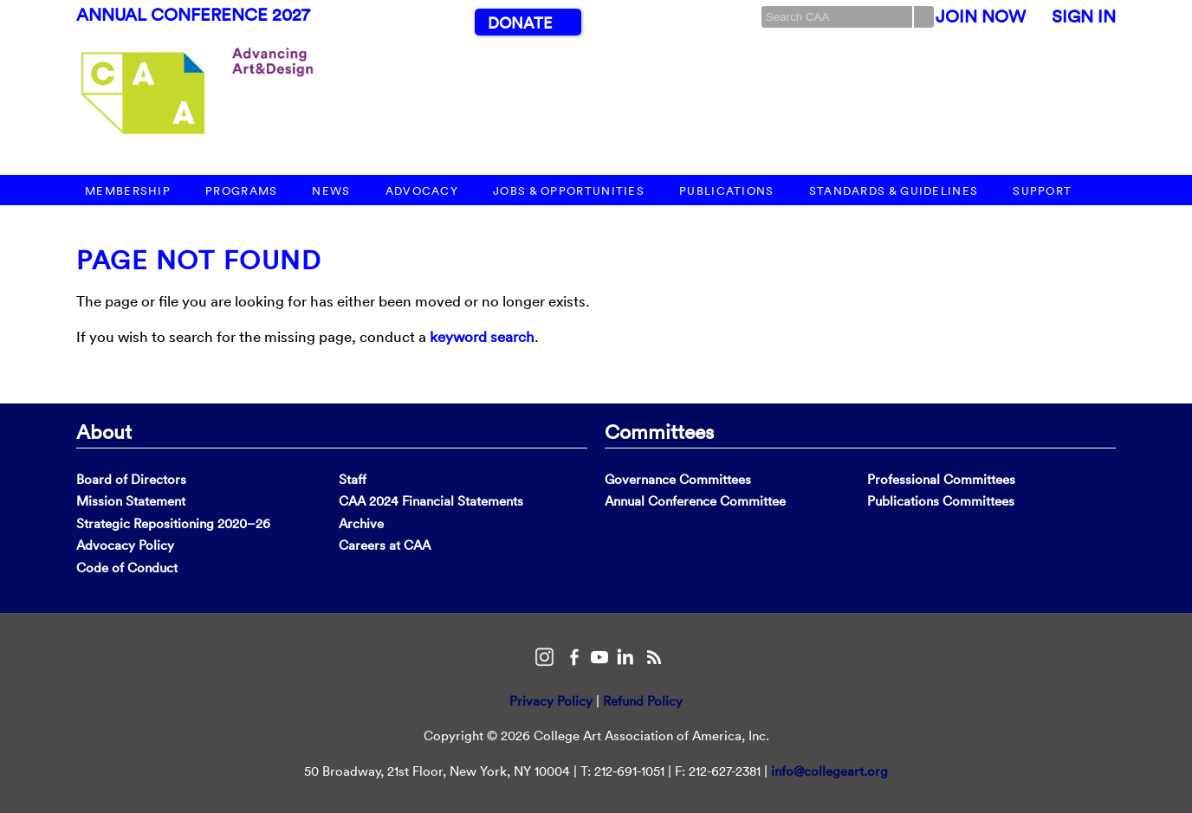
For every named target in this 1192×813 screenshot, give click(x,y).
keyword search (482, 336)
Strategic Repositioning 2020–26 (173, 523)
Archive (361, 523)
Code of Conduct (127, 567)
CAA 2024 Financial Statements (431, 501)
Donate (520, 23)
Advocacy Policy (125, 545)
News (331, 191)
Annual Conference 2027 (193, 14)
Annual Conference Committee (695, 501)
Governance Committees (678, 479)
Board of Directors (131, 479)
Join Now (981, 16)
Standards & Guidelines (894, 191)
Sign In (1084, 16)
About (104, 431)
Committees (659, 431)
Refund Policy (643, 701)
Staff (352, 479)
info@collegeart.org (829, 771)
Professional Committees (941, 479)
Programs (241, 191)
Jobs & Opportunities (569, 191)
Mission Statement (130, 501)
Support (1042, 191)
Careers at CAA (385, 545)
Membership (128, 191)
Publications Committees (940, 501)
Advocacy (421, 191)
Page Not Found (198, 260)
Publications (726, 191)
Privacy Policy (551, 701)
